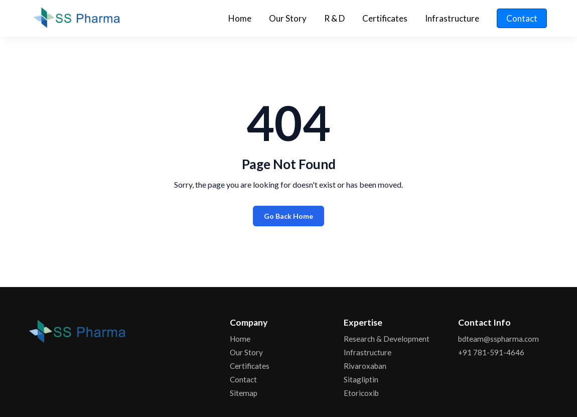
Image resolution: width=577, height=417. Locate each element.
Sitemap (243, 392)
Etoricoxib (361, 392)
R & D (334, 18)
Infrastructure (452, 18)
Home (239, 18)
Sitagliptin (361, 379)
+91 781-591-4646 (491, 352)
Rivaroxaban (365, 365)
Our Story (288, 18)
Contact (521, 18)
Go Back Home (288, 216)
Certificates (384, 18)
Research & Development (386, 338)
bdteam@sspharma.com (498, 338)
